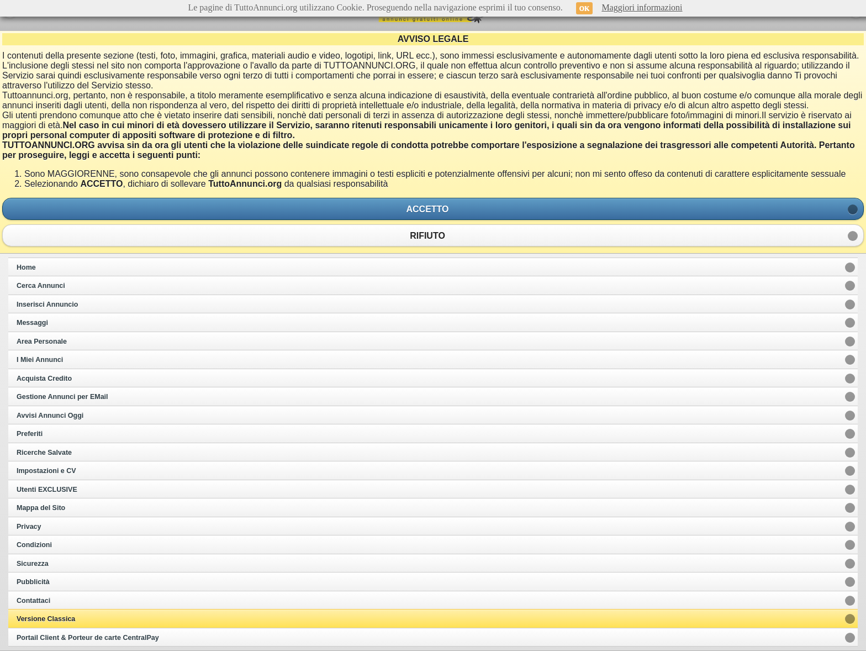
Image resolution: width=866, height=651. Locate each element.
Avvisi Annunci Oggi (50, 415)
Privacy (29, 527)
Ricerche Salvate (44, 452)
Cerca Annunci (41, 286)
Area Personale (42, 341)
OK (584, 8)
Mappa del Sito (41, 508)
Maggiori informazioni (641, 7)
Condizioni (34, 545)
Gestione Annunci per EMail (62, 397)
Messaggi (32, 323)
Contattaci (33, 601)
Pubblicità (33, 582)
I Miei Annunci (40, 360)
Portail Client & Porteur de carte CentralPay (88, 638)
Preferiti (30, 434)
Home (26, 267)
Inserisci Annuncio (47, 304)
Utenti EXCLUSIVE (47, 490)
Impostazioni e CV (46, 471)
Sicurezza (33, 564)
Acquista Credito (44, 378)
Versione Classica (46, 619)
